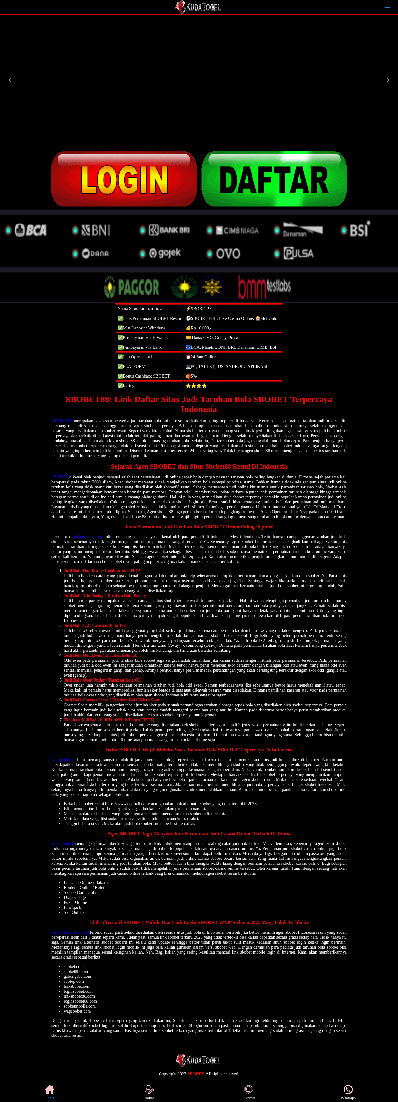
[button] (10, 80)
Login (49, 1092)
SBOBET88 (61, 421)
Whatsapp (348, 1092)
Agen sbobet (62, 843)
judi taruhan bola (87, 536)
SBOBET (59, 477)
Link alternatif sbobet (70, 932)
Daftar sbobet (63, 759)
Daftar (149, 1092)
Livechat (248, 1092)
